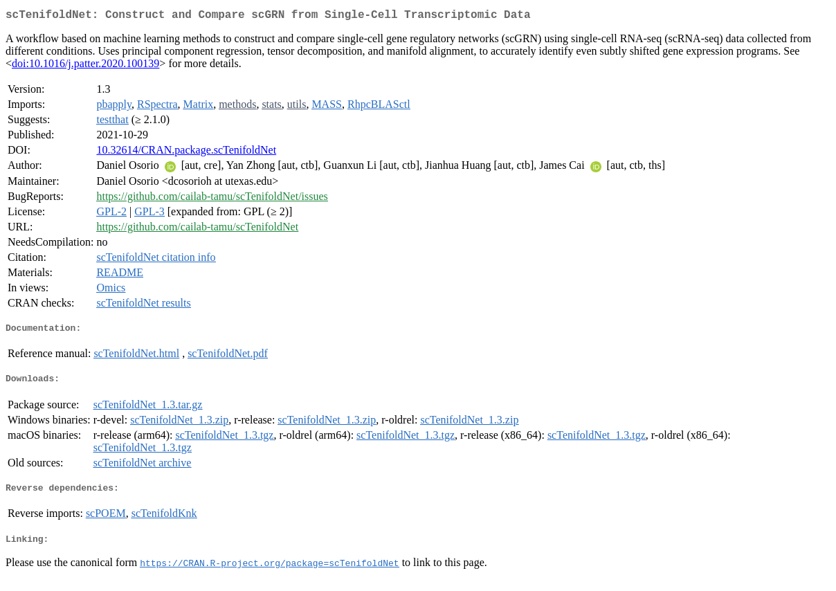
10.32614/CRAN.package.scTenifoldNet (186, 152)
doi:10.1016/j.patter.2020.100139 (85, 66)
